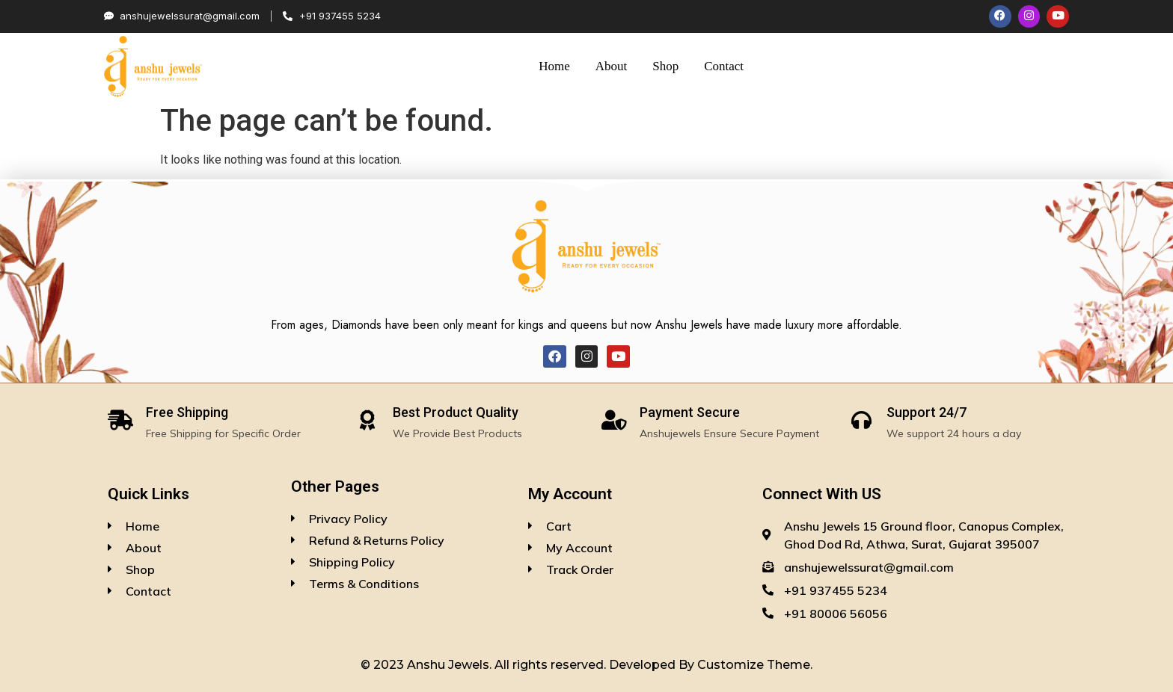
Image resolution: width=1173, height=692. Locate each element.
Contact (724, 66)
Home (554, 66)
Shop (665, 66)
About (611, 66)
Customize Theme (753, 665)
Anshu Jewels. (450, 665)
